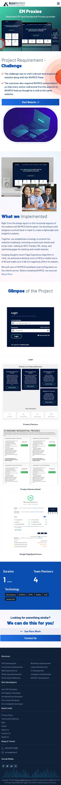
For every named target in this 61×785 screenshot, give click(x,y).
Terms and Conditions (10, 719)
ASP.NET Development (40, 678)
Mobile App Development (11, 674)
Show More (6, 274)
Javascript (10, 599)
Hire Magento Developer (11, 693)
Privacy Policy (7, 715)
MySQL (38, 594)
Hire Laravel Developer (10, 700)
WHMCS (22, 594)
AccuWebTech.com (24, 780)
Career (4, 726)
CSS (45, 594)
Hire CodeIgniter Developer (12, 704)
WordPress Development (41, 663)
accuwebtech (11, 752)
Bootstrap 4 (11, 594)
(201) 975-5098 (11, 748)
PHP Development (8, 663)
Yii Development (37, 670)
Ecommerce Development (12, 667)
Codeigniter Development (41, 674)
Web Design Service (9, 670)
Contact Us (6, 733)
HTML (30, 594)
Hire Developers (9, 682)
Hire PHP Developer (9, 689)
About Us (5, 729)
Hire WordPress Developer (12, 696)
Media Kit (5, 737)
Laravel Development (39, 667)
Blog (3, 722)
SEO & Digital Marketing (10, 678)
